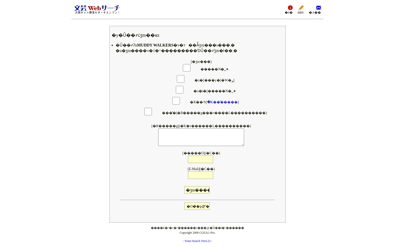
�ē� (289, 9)
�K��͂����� (222, 102)
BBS (301, 9)
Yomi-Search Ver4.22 (197, 241)
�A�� (315, 9)
